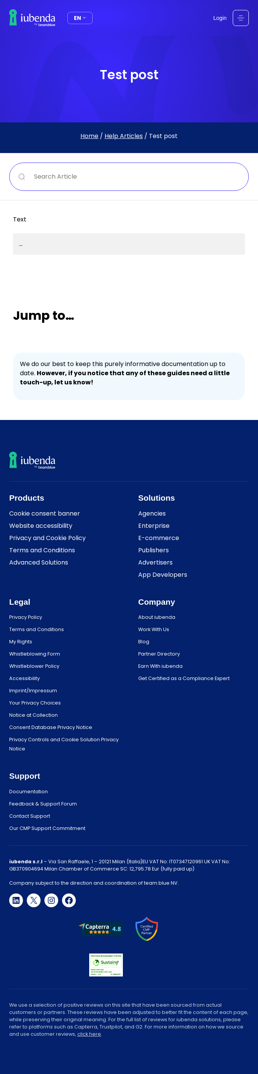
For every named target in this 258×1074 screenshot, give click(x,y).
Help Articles (124, 136)
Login (220, 18)
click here (89, 1034)
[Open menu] (241, 18)
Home (89, 136)
